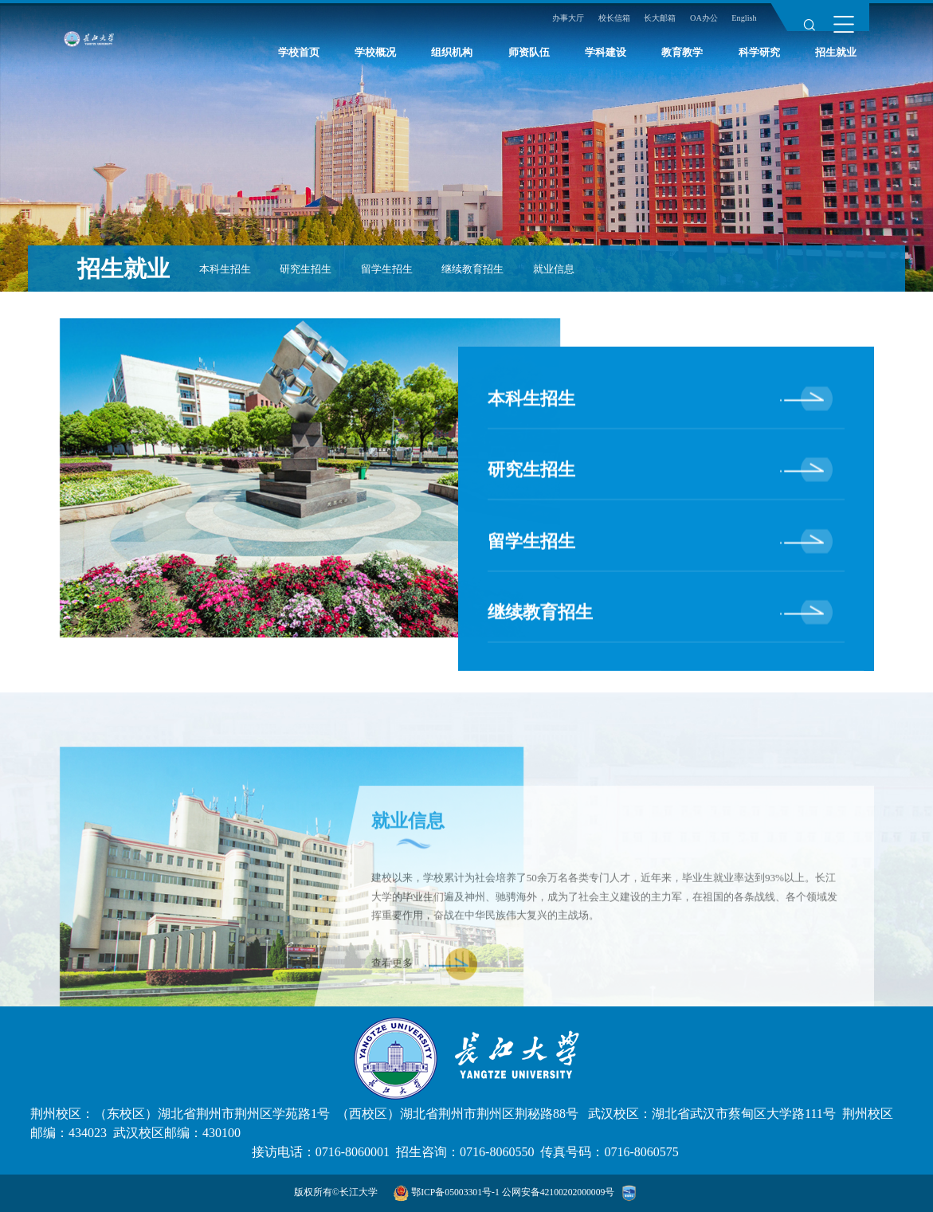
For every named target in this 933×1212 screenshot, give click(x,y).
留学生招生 (387, 269)
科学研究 (759, 58)
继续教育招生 (472, 269)
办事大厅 (550, 23)
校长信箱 (600, 23)
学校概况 (375, 58)
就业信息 (553, 269)
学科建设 (605, 58)
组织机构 (451, 58)
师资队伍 (529, 58)
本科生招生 (225, 269)
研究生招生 (305, 269)
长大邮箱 (650, 23)
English (742, 23)
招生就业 (836, 58)
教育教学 (682, 58)
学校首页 (298, 58)
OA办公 (698, 23)
